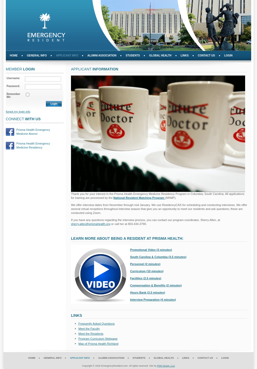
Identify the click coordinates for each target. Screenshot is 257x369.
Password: (13, 86)
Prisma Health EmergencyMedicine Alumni (33, 131)
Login (228, 55)
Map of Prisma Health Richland (98, 343)
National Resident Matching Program (139, 197)
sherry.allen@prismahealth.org (90, 224)
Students (133, 55)
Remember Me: (13, 95)
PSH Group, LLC (166, 366)
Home (14, 55)
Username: (13, 78)
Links (185, 55)
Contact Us (206, 55)
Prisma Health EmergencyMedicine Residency (33, 145)
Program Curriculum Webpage (97, 338)
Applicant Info (67, 55)
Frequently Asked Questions (96, 323)
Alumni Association (101, 55)
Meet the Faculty (89, 328)
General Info (37, 55)
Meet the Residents (90, 333)
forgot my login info (18, 111)
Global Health (160, 55)
